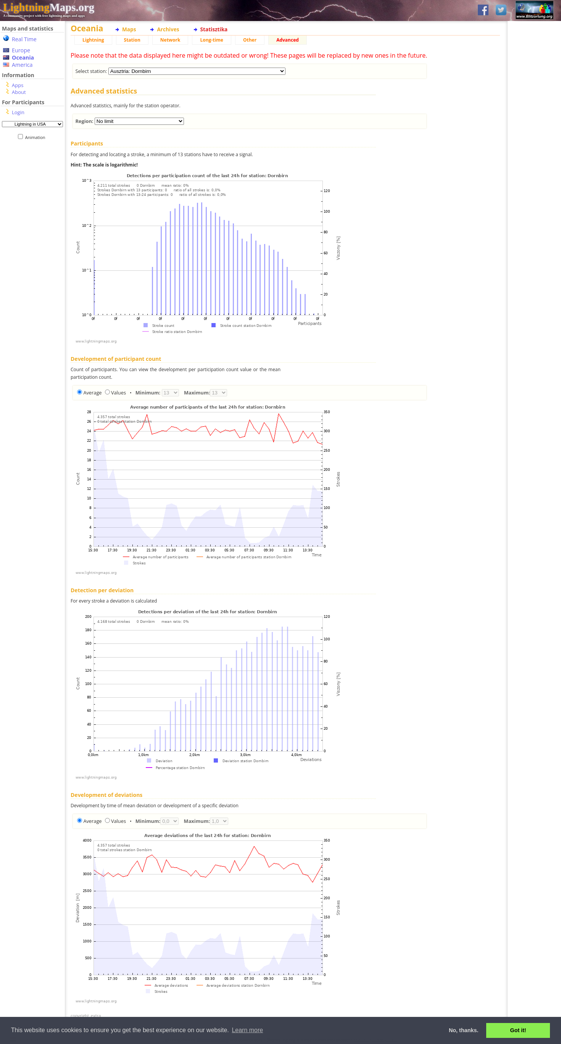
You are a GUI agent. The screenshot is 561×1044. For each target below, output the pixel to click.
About (19, 92)
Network (170, 40)
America (22, 64)
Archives (168, 29)
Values (118, 392)
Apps (17, 85)
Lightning (93, 40)
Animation (36, 137)
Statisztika (214, 29)
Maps (129, 29)
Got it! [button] (518, 1030)
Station (132, 40)
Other (249, 40)
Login (18, 112)
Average (92, 392)
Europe (21, 50)
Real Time (24, 39)
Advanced (287, 40)
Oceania (23, 57)
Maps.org (48, 7)
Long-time (211, 40)
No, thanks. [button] (464, 1030)
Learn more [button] (247, 1030)
